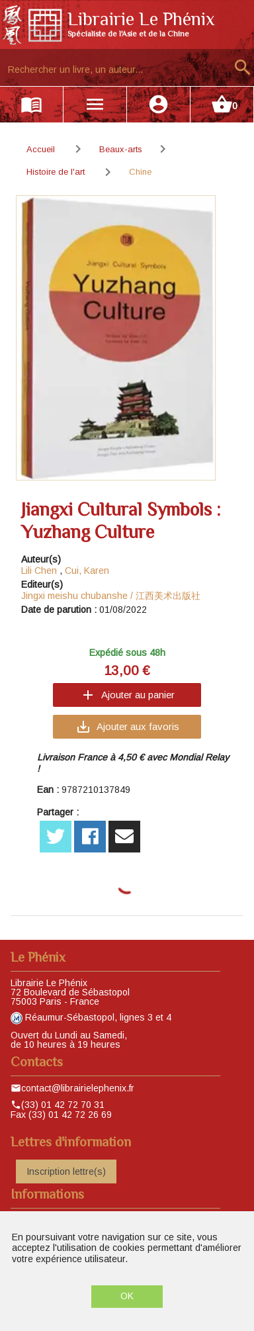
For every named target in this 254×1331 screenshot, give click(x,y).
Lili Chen (39, 570)
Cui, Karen (87, 570)
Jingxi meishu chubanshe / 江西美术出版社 (110, 595)
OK (127, 1296)
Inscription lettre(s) (66, 1171)
